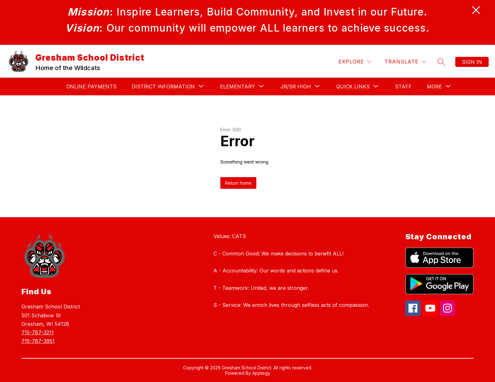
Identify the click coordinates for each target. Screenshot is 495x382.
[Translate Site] (405, 62)
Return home (238, 183)
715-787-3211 (37, 332)
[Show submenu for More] (434, 86)
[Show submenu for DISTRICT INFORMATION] (163, 86)
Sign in (472, 62)
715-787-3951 (38, 341)
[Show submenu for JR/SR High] (295, 86)
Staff (403, 86)
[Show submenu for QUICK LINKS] (353, 86)
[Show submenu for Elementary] (237, 86)
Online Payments (91, 86)
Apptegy (261, 373)
